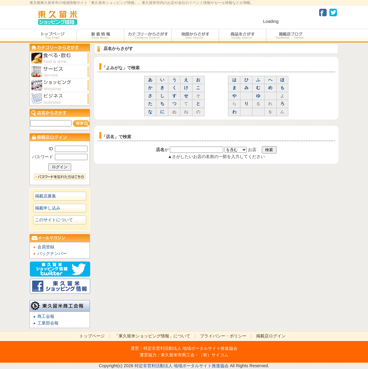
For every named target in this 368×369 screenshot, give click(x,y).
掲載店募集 (45, 196)
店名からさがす (60, 112)
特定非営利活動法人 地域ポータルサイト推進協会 (190, 348)
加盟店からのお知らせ (100, 35)
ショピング (60, 85)
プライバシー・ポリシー (223, 335)
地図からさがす (195, 35)
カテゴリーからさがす (147, 35)
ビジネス (60, 99)
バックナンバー (52, 253)
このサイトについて (54, 219)
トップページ (53, 35)
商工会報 (45, 316)
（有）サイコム (213, 354)
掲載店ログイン (271, 335)
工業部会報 (48, 323)
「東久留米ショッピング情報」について (152, 335)
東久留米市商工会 (178, 354)
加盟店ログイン (60, 137)
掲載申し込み (47, 208)
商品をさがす (242, 35)
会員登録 (45, 246)
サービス (60, 72)
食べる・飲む (60, 58)
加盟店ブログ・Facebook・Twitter (289, 35)
